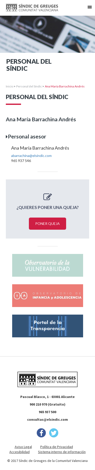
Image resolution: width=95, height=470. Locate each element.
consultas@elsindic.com (47, 419)
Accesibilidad (19, 452)
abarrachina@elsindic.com (31, 155)
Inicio (9, 86)
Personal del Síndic (29, 86)
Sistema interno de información (62, 452)
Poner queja (47, 223)
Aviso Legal (23, 446)
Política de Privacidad (56, 446)
